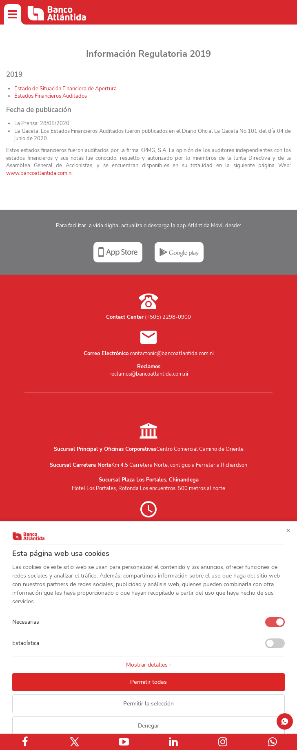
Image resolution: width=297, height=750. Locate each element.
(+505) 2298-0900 (168, 317)
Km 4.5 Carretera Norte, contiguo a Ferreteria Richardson (179, 465)
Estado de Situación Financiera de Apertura (65, 88)
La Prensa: (41, 123)
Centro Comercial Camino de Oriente (200, 449)
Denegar (148, 726)
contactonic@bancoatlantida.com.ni (172, 353)
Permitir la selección (148, 703)
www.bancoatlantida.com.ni (39, 173)
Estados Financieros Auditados (50, 96)
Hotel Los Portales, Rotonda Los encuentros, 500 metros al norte (148, 488)
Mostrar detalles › (148, 665)
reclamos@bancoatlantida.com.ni (148, 374)
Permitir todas (148, 682)
